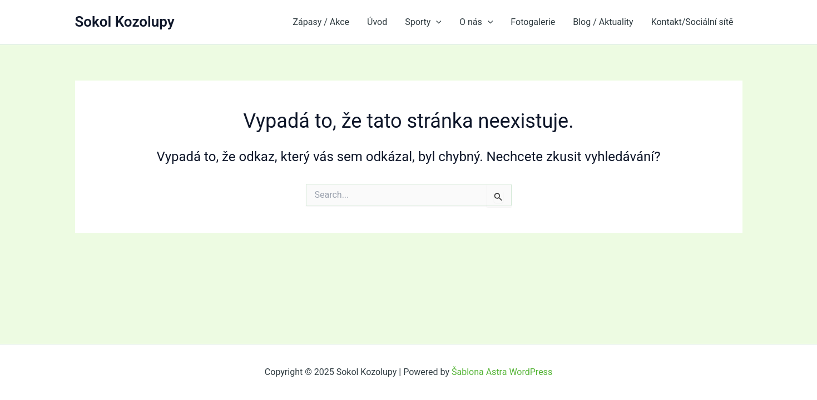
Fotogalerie (533, 22)
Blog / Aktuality (603, 22)
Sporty (423, 22)
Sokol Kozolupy (125, 21)
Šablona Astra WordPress (502, 372)
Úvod (377, 22)
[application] (436, 22)
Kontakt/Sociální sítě (692, 22)
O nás (476, 22)
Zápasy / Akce (321, 22)
